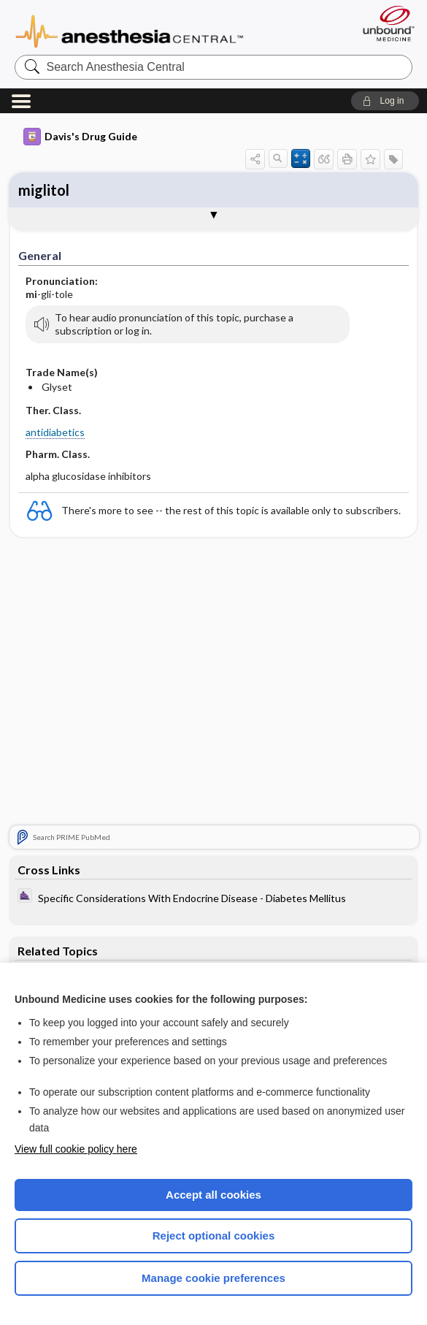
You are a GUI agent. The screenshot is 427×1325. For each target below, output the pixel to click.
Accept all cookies (213, 1194)
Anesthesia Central (130, 30)
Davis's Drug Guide (80, 136)
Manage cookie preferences (213, 1278)
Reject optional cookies (214, 1235)
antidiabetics (55, 432)
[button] (385, 100)
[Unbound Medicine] (384, 23)
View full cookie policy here (76, 1149)
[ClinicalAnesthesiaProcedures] (214, 897)
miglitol (43, 190)
